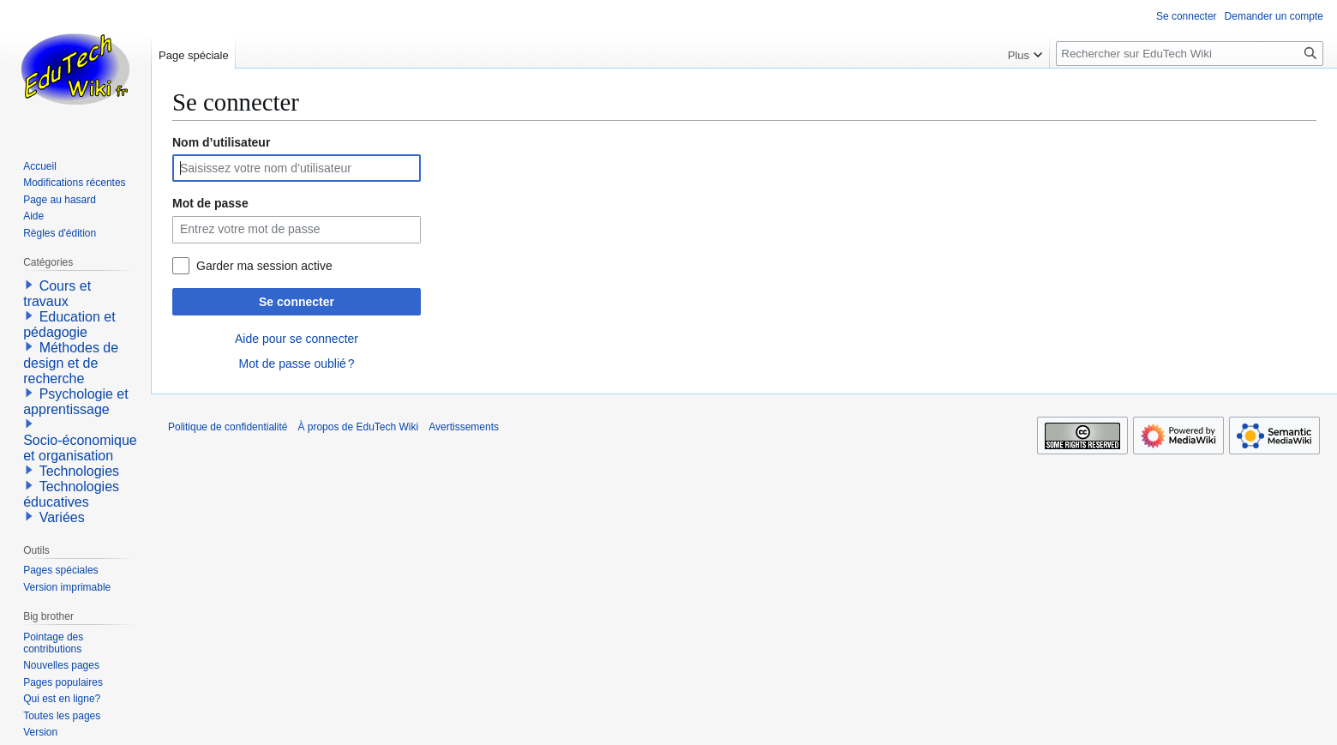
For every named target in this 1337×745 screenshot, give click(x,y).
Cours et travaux (57, 294)
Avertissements (464, 427)
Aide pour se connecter (296, 338)
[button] (29, 285)
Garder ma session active (264, 266)
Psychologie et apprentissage (76, 402)
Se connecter (296, 302)
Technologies (79, 471)
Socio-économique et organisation (80, 448)
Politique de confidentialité (227, 427)
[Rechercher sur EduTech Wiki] (1189, 53)
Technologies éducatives (71, 494)
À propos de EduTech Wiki (357, 427)
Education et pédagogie (69, 324)
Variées (62, 517)
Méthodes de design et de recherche (70, 363)
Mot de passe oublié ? (296, 363)
